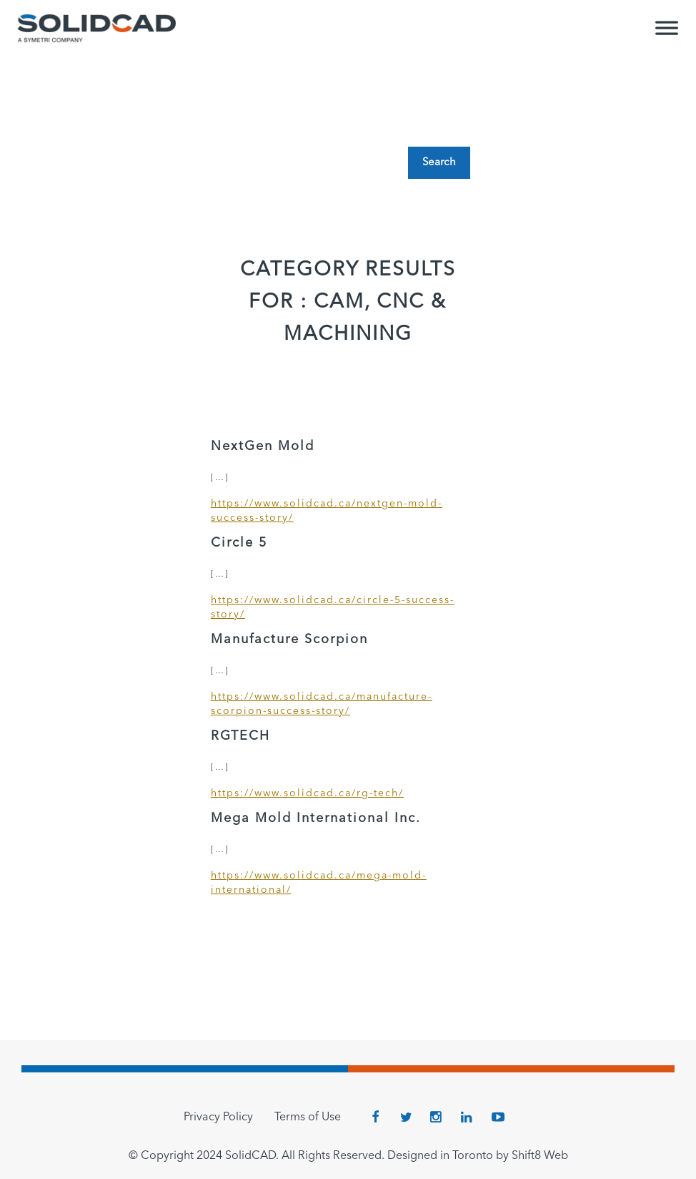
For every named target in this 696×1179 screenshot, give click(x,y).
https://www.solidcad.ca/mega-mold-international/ (319, 883)
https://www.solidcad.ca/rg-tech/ (307, 793)
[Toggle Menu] (666, 34)
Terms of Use (307, 1117)
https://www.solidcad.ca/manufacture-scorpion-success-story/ (321, 704)
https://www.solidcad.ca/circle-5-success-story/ (332, 607)
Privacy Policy (218, 1117)
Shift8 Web (540, 1156)
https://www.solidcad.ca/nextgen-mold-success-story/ (326, 511)
